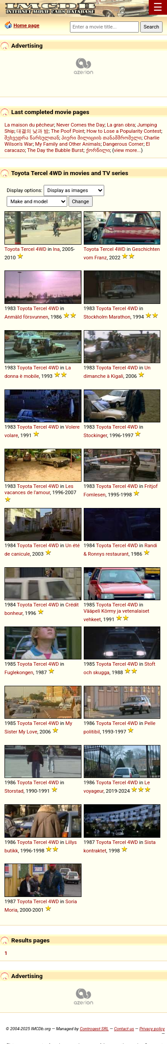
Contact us (124, 1028)
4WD (41, 249)
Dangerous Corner (123, 144)
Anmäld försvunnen (26, 317)
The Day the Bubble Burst (55, 150)
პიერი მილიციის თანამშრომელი (101, 138)
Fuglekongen (18, 672)
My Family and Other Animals (68, 144)
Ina (56, 249)
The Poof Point (67, 131)
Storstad (14, 791)
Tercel (28, 249)
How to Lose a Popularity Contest (123, 131)
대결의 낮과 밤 (32, 131)
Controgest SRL (94, 1028)
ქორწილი (98, 150)
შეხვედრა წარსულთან (31, 138)
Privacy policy (152, 1028)
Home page (26, 25)
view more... (127, 150)
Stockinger (95, 435)
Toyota (12, 249)
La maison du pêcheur (29, 125)
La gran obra (121, 125)
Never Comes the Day (81, 125)
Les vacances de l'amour (38, 489)
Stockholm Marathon (107, 317)
